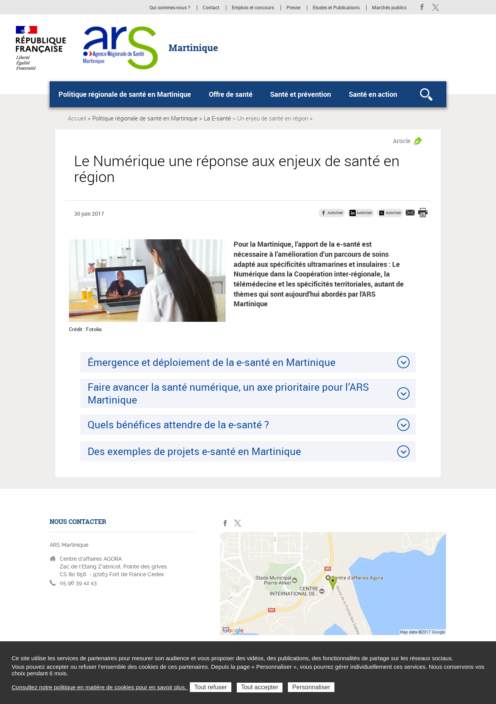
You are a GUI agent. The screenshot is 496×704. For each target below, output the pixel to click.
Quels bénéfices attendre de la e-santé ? (178, 424)
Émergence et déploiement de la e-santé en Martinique (212, 362)
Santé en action (373, 94)
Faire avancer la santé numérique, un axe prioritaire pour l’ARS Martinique (228, 393)
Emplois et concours (253, 8)
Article (402, 140)
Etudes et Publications (336, 8)
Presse (293, 8)
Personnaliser (311, 687)
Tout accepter (259, 687)
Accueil (77, 118)
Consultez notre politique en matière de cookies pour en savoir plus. (100, 687)
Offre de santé (231, 94)
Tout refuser (210, 687)
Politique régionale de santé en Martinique (125, 94)
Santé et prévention (300, 94)
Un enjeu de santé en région (272, 118)
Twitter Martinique (435, 7)
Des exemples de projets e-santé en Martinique (194, 451)
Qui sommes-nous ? (170, 8)
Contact (211, 8)
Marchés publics (389, 8)
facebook (422, 7)
